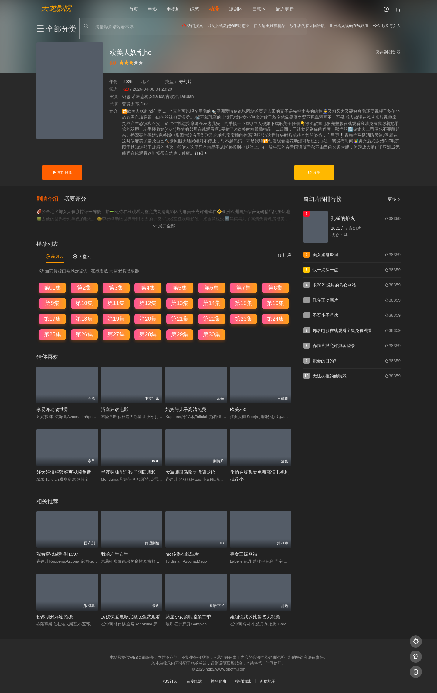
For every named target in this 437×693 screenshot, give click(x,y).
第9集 (52, 303)
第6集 (211, 287)
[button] (50, 199)
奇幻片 (185, 81)
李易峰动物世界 (52, 409)
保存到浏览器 (388, 52)
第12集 (147, 303)
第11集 (115, 303)
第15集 (243, 303)
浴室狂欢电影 (114, 409)
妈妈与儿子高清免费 (185, 409)
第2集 (84, 287)
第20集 (147, 319)
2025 (128, 81)
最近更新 (285, 9)
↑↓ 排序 (284, 255)
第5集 (180, 287)
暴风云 (55, 256)
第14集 (211, 303)
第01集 (52, 287)
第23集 (243, 319)
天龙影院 (56, 8)
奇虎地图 (268, 680)
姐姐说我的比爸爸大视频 (255, 616)
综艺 (194, 9)
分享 (314, 172)
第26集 (84, 334)
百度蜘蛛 (194, 680)
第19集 (115, 319)
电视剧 (173, 9)
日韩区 (259, 9)
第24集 (275, 319)
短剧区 (235, 9)
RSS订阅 (169, 680)
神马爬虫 (218, 680)
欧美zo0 (238, 409)
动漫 (214, 9)
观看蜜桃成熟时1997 (57, 553)
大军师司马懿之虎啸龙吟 (190, 471)
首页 (133, 9)
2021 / (337, 228)
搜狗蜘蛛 (243, 680)
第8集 (275, 287)
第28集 (147, 334)
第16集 (275, 303)
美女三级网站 (243, 553)
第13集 (179, 303)
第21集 (179, 319)
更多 (394, 199)
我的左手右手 (114, 553)
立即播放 (62, 172)
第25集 (52, 334)
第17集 (52, 319)
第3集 (116, 287)
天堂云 (82, 256)
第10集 (84, 303)
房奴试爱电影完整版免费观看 (130, 616)
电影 (152, 9)
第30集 (211, 334)
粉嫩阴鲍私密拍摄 (54, 616)
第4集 (148, 287)
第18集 (84, 319)
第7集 (243, 287)
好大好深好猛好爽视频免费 (63, 471)
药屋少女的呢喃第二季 (188, 616)
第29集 (179, 334)
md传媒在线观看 (182, 553)
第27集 (115, 334)
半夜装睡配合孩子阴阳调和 (128, 471)
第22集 (211, 319)
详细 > (201, 153)
